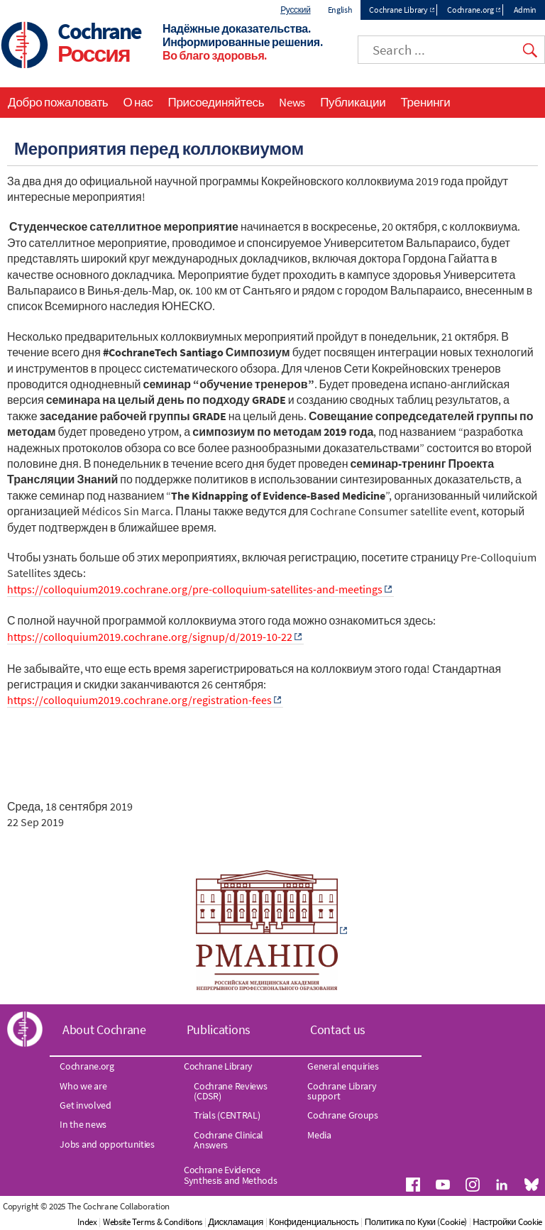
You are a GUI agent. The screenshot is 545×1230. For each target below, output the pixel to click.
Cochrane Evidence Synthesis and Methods (230, 1174)
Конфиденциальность (313, 1222)
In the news (83, 1124)
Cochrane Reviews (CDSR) (230, 1091)
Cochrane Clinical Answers (228, 1140)
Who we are (83, 1086)
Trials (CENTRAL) (227, 1115)
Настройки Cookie (507, 1222)
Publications (219, 1029)
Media (319, 1135)
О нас (138, 102)
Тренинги (425, 102)
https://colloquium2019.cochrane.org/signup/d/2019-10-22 (149, 637)
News (292, 102)
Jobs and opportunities (107, 1144)
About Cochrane (104, 1029)
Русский (295, 9)
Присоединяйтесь (216, 102)
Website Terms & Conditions (152, 1222)
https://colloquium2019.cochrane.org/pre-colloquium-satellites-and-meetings (194, 589)
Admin (525, 9)
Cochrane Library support (341, 1091)
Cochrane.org (470, 9)
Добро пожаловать (58, 102)
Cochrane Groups (342, 1115)
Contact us (337, 1029)
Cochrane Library (398, 9)
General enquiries (342, 1066)
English (340, 9)
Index (87, 1222)
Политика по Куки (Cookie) (416, 1222)
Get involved (85, 1105)
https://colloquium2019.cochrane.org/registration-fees (139, 700)
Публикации (352, 102)
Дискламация (235, 1222)
